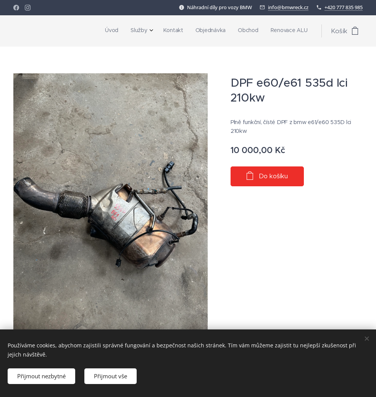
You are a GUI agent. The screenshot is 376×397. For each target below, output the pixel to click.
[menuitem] (245, 30)
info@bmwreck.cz (288, 7)
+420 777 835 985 (343, 7)
